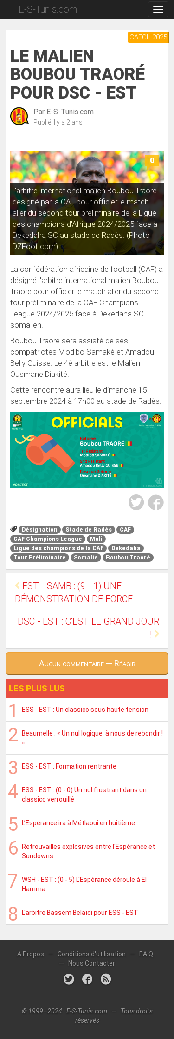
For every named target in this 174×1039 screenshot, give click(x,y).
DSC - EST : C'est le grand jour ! (88, 628)
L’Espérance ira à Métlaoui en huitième (78, 823)
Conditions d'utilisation (92, 954)
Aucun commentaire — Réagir (87, 663)
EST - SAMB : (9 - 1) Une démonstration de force (74, 593)
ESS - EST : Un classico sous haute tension (85, 709)
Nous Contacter (91, 963)
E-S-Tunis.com (48, 9)
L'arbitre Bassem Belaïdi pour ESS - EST (80, 912)
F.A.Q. (147, 954)
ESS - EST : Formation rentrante (69, 766)
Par (63, 111)
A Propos (30, 954)
